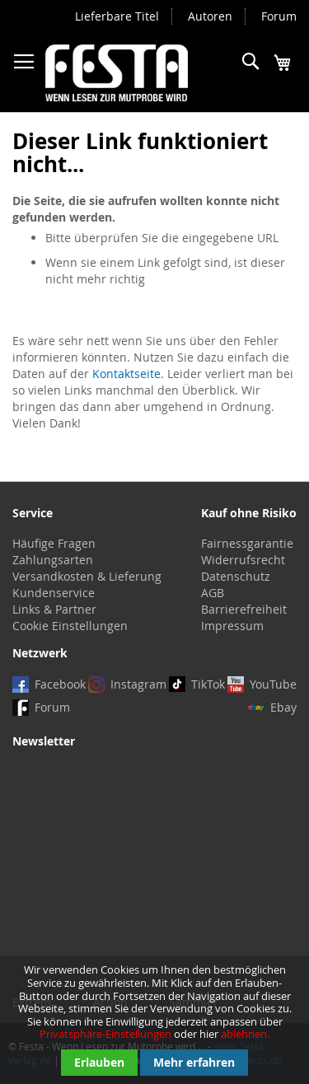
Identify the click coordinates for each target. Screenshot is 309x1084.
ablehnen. (245, 1033)
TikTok (208, 684)
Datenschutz (235, 576)
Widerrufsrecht (243, 560)
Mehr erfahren (194, 1062)
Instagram (138, 684)
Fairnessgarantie (247, 543)
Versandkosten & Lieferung (87, 576)
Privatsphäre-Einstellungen (105, 1033)
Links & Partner (54, 609)
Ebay (283, 707)
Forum (279, 16)
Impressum (232, 625)
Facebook (60, 684)
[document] (154, 1020)
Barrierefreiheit (244, 609)
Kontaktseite (126, 373)
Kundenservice (53, 592)
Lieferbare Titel (117, 16)
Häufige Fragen (54, 543)
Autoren (210, 16)
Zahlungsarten (52, 560)
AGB (212, 592)
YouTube (273, 684)
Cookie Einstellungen (70, 625)
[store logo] (116, 72)
